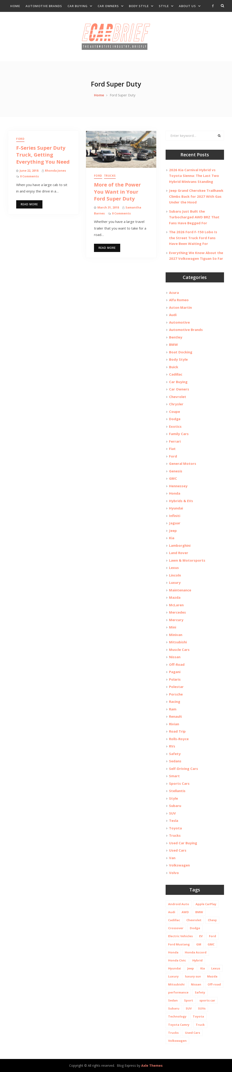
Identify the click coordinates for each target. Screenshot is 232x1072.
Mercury (176, 619)
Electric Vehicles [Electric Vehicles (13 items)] (180, 936)
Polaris (175, 679)
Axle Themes (152, 1065)
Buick (173, 367)
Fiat (172, 448)
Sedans (175, 761)
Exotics (175, 426)
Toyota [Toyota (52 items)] (198, 1016)
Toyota (175, 828)
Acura (174, 292)
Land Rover (178, 552)
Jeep (173, 530)
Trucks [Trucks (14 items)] (173, 1033)
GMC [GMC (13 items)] (211, 944)
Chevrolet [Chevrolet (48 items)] (193, 920)
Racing (174, 701)
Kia (171, 538)
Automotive (179, 322)
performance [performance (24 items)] (178, 992)
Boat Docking (180, 352)
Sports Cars (179, 783)
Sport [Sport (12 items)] (188, 1000)
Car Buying (78, 6)
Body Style (139, 6)
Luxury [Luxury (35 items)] (173, 976)
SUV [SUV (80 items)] (189, 1008)
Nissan (174, 657)
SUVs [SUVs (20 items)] (202, 1008)
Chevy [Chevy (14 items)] (212, 920)
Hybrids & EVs (181, 500)
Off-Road (177, 664)
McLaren (176, 605)
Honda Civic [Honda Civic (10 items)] (177, 960)
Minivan (175, 634)
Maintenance (180, 590)
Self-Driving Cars (183, 768)
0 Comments (29, 176)
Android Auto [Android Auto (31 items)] (178, 904)
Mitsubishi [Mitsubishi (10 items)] (176, 984)
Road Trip (177, 731)
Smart (174, 776)
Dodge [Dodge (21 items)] (195, 928)
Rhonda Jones (55, 170)
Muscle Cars (179, 649)
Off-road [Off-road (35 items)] (214, 984)
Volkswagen (179, 865)
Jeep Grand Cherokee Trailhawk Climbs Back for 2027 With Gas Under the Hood (196, 196)
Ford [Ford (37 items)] (212, 936)
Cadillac (175, 374)
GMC (173, 478)
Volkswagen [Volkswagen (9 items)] (177, 1041)
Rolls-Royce (179, 738)
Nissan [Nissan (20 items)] (196, 984)
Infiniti (174, 515)
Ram (172, 709)
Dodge (174, 419)
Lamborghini (179, 545)
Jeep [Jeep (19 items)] (190, 968)
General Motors (182, 463)
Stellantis (177, 790)
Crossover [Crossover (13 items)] (175, 928)
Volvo (174, 872)
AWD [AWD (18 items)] (185, 912)
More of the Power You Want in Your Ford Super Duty (117, 191)
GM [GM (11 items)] (198, 944)
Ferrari (175, 441)
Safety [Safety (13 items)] (200, 992)
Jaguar (174, 523)
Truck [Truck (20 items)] (200, 1025)
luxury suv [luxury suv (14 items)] (193, 976)
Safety (175, 753)
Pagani (174, 671)
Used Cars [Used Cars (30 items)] (192, 1033)
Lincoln (175, 575)
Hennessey (178, 486)
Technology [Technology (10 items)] (177, 1016)
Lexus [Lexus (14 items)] (215, 968)
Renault (175, 716)
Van (172, 857)
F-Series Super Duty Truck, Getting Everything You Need (43, 154)
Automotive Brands (44, 6)
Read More (29, 204)
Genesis (175, 471)
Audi (173, 314)
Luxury (175, 582)
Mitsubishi (178, 642)
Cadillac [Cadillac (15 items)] (174, 920)
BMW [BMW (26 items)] (199, 912)
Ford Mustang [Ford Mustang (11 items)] (179, 944)
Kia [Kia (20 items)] (202, 968)
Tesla (173, 820)
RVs (172, 746)
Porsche (176, 694)
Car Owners (108, 6)
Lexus (174, 567)
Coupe (174, 411)
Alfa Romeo (179, 300)
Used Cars (177, 850)
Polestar (176, 686)
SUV (172, 813)
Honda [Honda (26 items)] (173, 952)
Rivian (174, 724)
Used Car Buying (183, 843)
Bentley (175, 337)
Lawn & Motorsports (187, 560)
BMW (173, 344)
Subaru (175, 805)
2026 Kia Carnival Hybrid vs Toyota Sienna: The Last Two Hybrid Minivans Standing (194, 176)
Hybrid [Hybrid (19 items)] (197, 960)
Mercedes (177, 612)
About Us (187, 6)
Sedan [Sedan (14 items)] (173, 1000)
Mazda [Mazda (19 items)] (212, 976)
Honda (174, 493)
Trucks (110, 176)
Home (15, 6)
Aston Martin (180, 307)
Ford (20, 139)
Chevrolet (177, 396)
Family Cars (179, 433)
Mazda (174, 597)
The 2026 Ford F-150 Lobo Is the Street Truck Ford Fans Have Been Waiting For (193, 238)
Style (164, 6)
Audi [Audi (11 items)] (171, 912)
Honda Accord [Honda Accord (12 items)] (195, 952)
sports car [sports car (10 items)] (207, 1000)
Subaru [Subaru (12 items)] (173, 1008)
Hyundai (176, 508)
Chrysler (176, 404)
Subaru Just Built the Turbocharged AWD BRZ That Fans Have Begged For (194, 217)
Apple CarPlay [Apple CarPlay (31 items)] (206, 904)
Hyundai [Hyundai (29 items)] (174, 968)
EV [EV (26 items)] (201, 936)
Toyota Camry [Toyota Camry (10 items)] (178, 1025)
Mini (172, 627)
